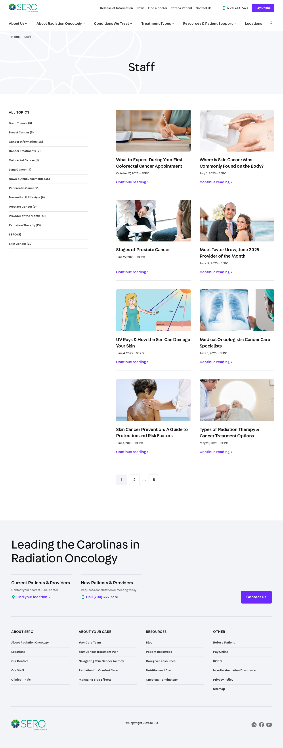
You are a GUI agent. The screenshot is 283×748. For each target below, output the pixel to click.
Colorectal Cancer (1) (24, 160)
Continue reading (131, 182)
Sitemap (219, 689)
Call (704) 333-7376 (102, 597)
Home (15, 36)
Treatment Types (158, 24)
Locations (253, 23)
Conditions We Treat (113, 24)
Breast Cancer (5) (21, 132)
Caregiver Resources (161, 661)
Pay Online (263, 7)
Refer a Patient (181, 8)
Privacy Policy (223, 679)
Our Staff (17, 670)
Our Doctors (19, 661)
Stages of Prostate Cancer (143, 249)
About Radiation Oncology (61, 24)
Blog (149, 642)
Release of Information (116, 8)
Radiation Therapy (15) (25, 225)
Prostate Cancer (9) (23, 206)
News (140, 8)
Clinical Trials (21, 679)
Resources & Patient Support (210, 24)
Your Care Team (90, 642)
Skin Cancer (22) (21, 243)
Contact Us (203, 8)
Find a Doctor (157, 8)
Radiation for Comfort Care (98, 670)
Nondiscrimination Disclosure (234, 670)
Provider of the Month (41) (27, 216)
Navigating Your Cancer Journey (101, 661)
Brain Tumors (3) (20, 123)
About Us (18, 24)
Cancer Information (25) (26, 141)
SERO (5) (15, 234)
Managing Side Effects (95, 679)
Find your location (31, 597)
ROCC (217, 661)
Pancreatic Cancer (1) (24, 188)
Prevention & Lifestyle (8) (27, 197)
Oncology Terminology (162, 679)
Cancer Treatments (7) (25, 151)
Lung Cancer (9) (20, 169)
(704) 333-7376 (237, 7)
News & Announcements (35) (29, 178)
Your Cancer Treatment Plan (98, 651)
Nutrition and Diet (158, 670)
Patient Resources (159, 651)
